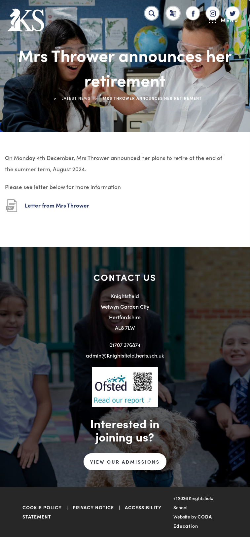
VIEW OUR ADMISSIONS (125, 461)
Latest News (75, 98)
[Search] (151, 13)
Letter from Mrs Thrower (57, 205)
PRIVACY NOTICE (93, 507)
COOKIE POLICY (42, 507)
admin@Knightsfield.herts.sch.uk (125, 355)
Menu (223, 19)
